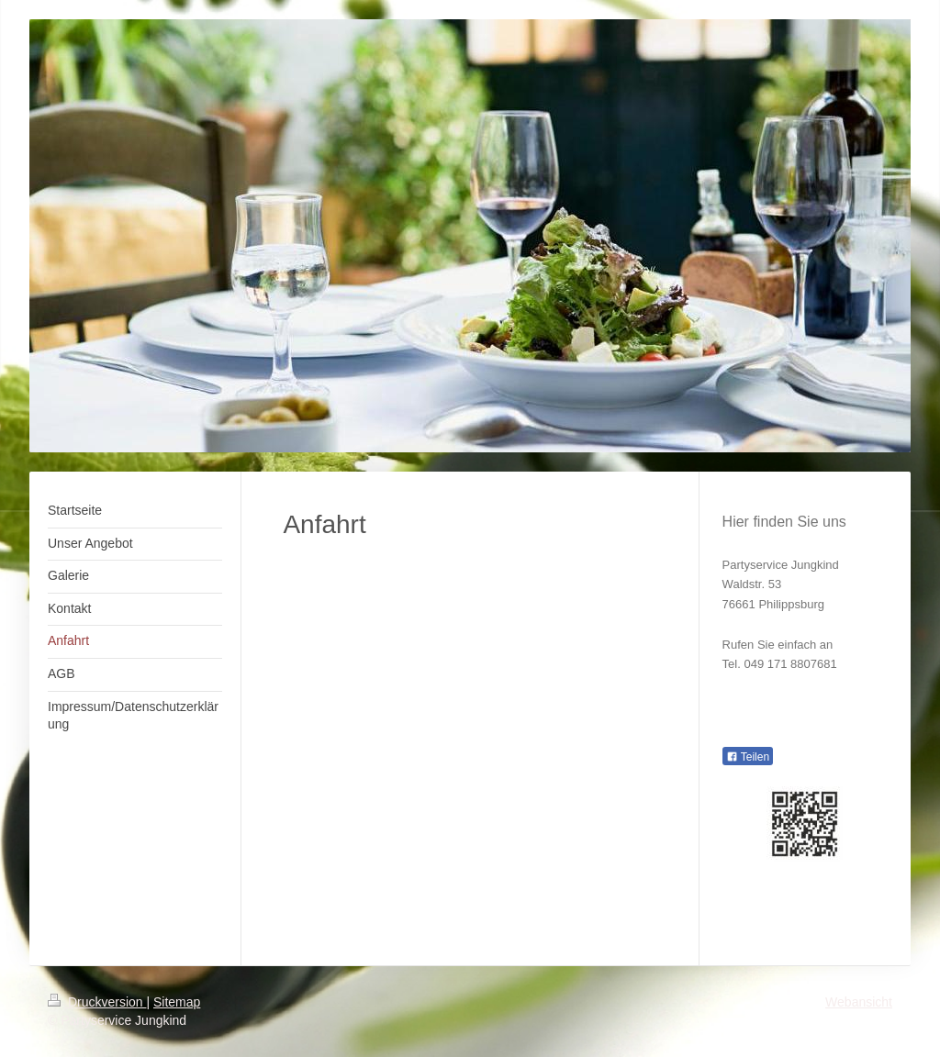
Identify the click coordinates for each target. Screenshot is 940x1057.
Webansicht (858, 1002)
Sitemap (176, 1002)
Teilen (747, 757)
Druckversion (97, 1002)
